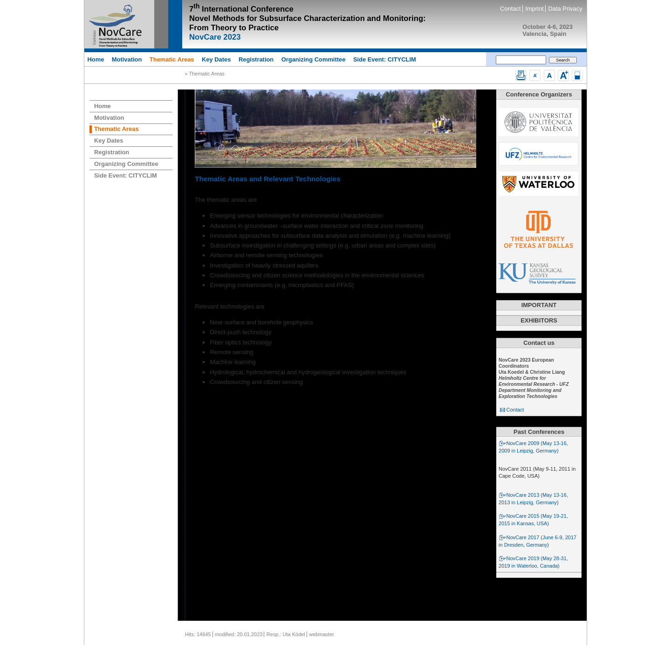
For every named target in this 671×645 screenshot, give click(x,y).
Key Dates (216, 58)
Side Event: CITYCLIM (384, 58)
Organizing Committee (313, 58)
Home (95, 58)
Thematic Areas (172, 58)
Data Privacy (565, 8)
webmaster (321, 634)
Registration (256, 58)
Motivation (127, 58)
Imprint (534, 8)
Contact (510, 8)
